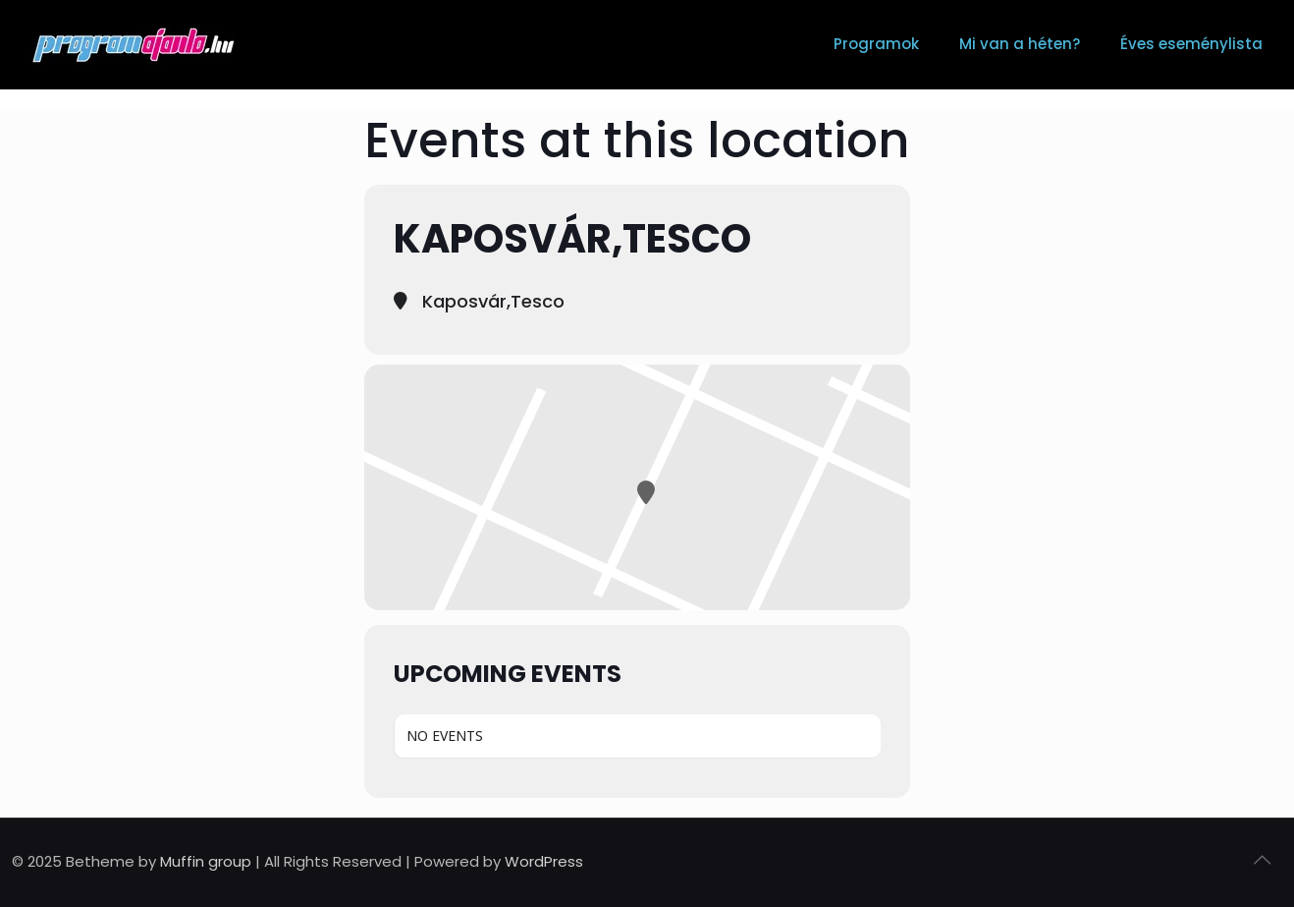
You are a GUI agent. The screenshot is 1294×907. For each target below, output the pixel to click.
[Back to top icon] (1261, 859)
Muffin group (205, 861)
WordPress (544, 861)
